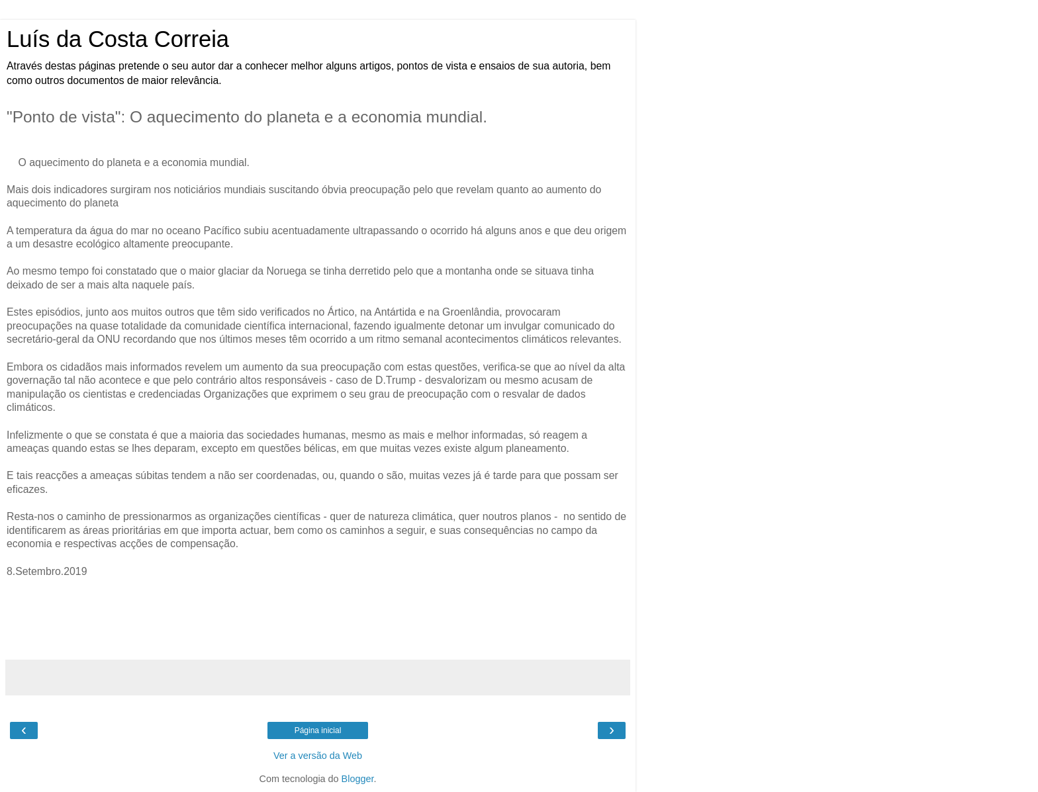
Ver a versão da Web (317, 755)
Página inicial (318, 730)
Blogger (358, 778)
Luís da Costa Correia (118, 39)
